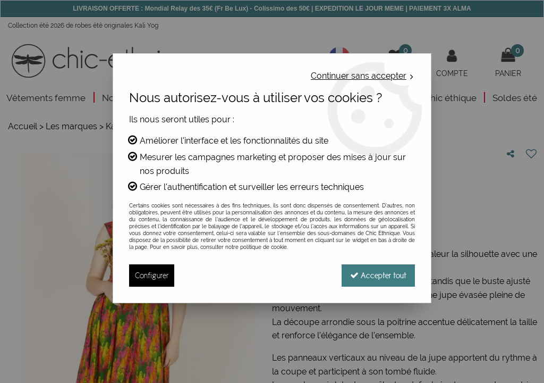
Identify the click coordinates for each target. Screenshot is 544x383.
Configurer (151, 275)
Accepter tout (378, 275)
